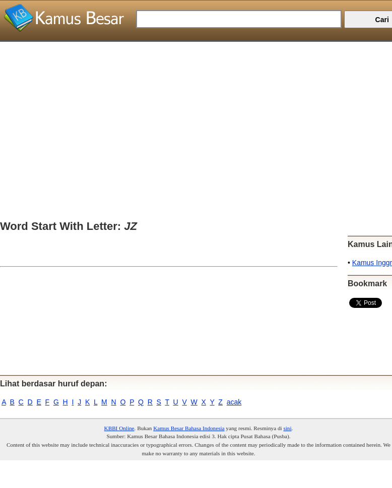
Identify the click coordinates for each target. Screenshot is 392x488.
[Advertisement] (192, 112)
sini (287, 428)
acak (234, 402)
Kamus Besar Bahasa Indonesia (188, 428)
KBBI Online (119, 428)
